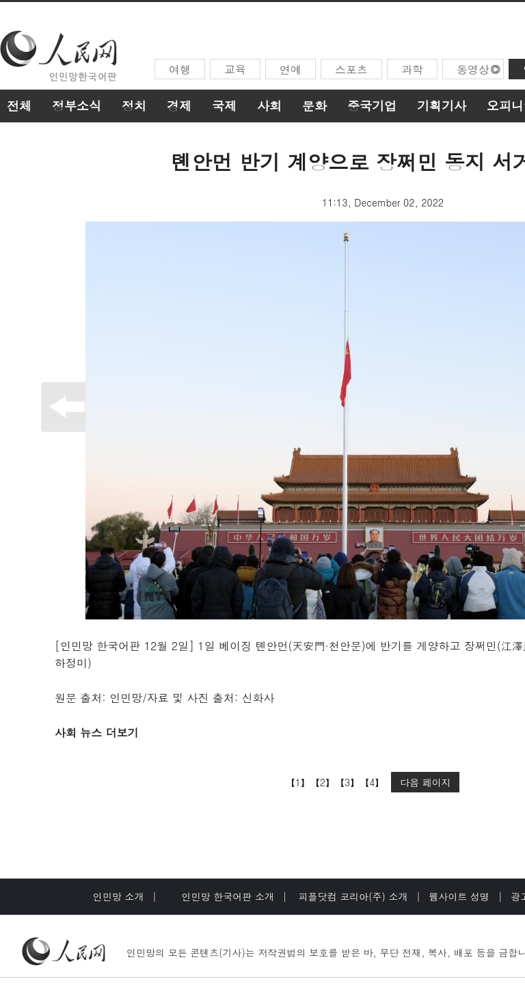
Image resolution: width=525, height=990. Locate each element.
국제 (224, 105)
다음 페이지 (425, 782)
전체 (19, 105)
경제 (179, 105)
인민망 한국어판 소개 (228, 896)
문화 (314, 105)
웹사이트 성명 (459, 896)
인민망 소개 (118, 896)
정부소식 (76, 105)
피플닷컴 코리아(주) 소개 (351, 896)
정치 (134, 105)
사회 (269, 105)
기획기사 (441, 105)
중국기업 (371, 105)
